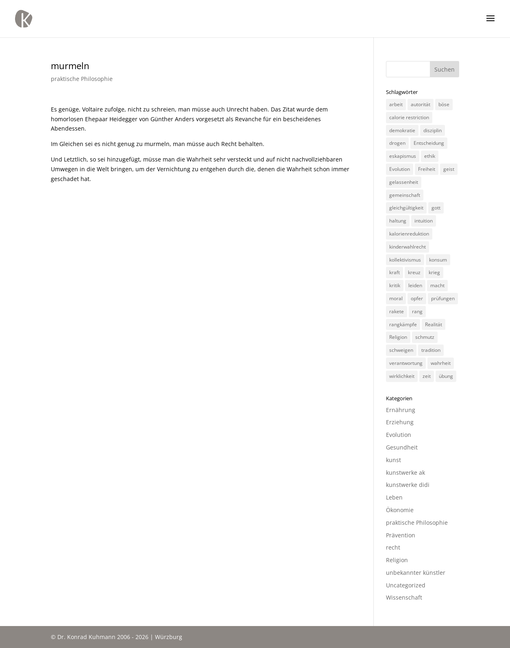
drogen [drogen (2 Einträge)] (397, 143)
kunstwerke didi (407, 485)
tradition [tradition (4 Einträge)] (430, 350)
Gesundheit (402, 447)
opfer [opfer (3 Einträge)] (417, 298)
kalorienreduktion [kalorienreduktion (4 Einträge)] (409, 233)
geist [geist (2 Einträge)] (448, 169)
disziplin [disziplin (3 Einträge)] (432, 130)
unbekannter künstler (415, 572)
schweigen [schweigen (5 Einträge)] (401, 350)
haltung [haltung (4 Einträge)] (397, 220)
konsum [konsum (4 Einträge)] (438, 259)
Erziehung (400, 422)
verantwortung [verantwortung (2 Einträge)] (406, 363)
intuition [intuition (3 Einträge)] (423, 220)
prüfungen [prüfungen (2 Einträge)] (443, 298)
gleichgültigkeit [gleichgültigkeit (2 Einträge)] (406, 207)
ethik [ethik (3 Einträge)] (429, 156)
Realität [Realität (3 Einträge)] (433, 324)
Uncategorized (405, 585)
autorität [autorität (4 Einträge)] (420, 104)
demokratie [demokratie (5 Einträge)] (402, 130)
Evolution (398, 435)
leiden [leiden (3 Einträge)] (415, 285)
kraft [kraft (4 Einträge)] (394, 272)
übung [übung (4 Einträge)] (446, 376)
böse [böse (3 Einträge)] (443, 104)
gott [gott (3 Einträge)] (436, 207)
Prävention (400, 535)
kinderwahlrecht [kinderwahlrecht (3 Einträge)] (407, 246)
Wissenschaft (404, 597)
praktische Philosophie (82, 79)
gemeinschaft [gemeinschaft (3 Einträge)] (404, 195)
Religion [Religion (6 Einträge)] (398, 337)
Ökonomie (400, 510)
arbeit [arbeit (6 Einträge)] (396, 104)
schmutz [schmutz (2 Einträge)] (424, 337)
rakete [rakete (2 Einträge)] (396, 311)
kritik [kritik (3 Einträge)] (394, 285)
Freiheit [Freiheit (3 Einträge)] (426, 169)
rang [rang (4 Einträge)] (417, 311)
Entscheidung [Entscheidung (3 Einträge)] (429, 143)
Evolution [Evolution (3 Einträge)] (399, 169)
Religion (397, 560)
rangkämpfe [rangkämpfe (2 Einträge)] (403, 324)
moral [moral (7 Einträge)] (396, 298)
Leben (394, 497)
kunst (393, 460)
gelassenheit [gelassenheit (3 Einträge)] (403, 182)
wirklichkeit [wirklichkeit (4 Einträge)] (401, 376)
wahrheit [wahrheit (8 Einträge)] (441, 363)
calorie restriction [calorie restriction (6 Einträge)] (409, 117)
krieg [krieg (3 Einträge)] (434, 272)
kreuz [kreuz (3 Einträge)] (414, 272)
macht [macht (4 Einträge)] (437, 285)
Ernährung (400, 410)
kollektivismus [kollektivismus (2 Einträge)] (405, 259)
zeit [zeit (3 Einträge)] (427, 376)
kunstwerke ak (405, 472)
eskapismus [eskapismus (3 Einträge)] (402, 156)
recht (393, 547)
